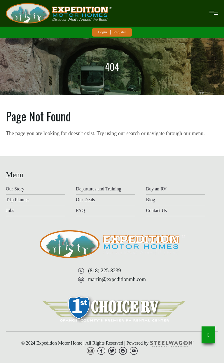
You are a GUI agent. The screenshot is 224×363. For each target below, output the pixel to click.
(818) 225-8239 (104, 270)
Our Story (15, 189)
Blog (150, 199)
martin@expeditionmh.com (117, 279)
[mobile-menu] (213, 13)
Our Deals (85, 199)
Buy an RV (156, 189)
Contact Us (156, 210)
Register (119, 32)
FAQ (80, 210)
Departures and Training (98, 189)
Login (102, 32)
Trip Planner (17, 199)
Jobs (10, 210)
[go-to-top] (208, 334)
